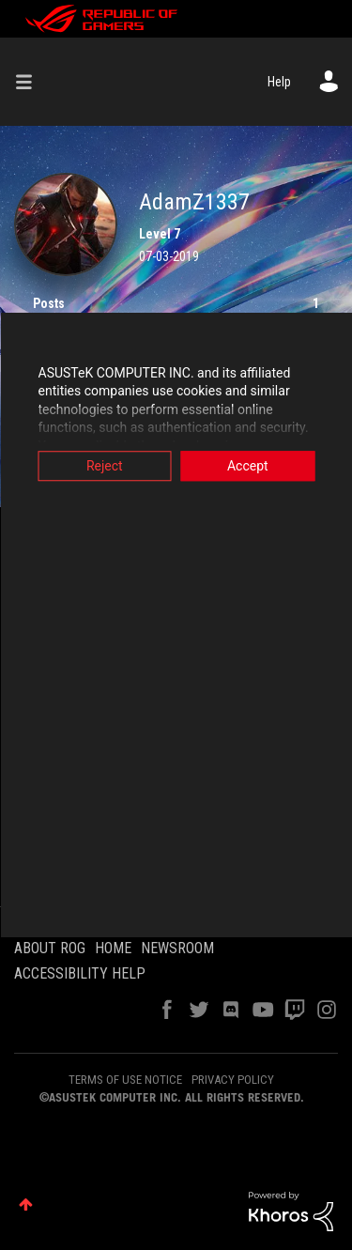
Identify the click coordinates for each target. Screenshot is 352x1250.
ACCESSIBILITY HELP (79, 973)
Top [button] (26, 1204)
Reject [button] (104, 465)
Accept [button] (247, 465)
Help (279, 81)
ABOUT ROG (49, 948)
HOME (113, 948)
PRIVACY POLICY (232, 1080)
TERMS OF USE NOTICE (125, 1080)
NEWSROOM (177, 948)
